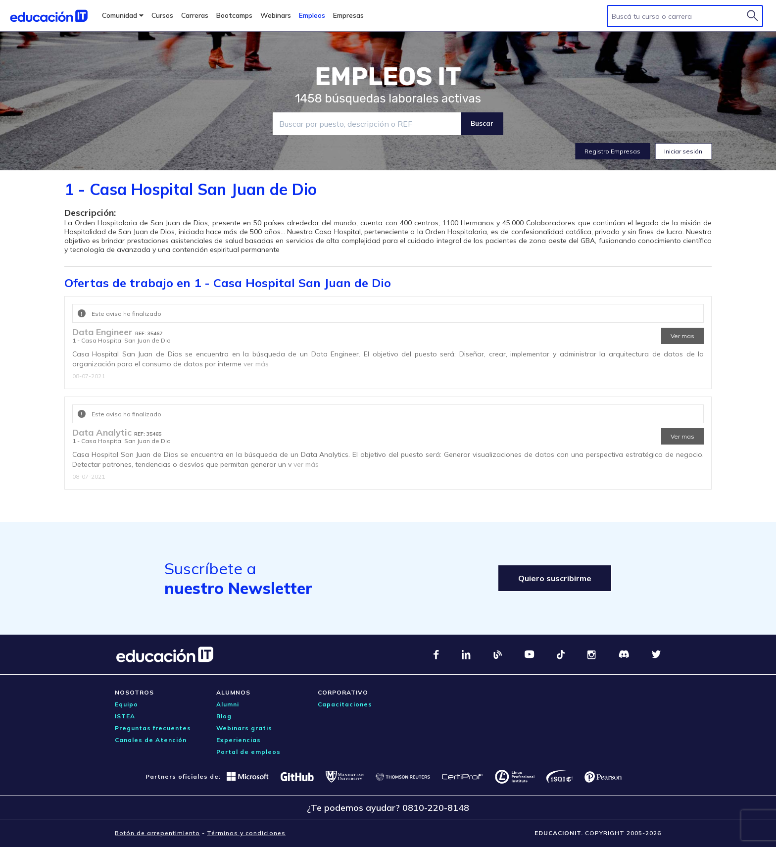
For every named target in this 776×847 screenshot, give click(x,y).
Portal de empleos (248, 751)
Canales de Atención (151, 740)
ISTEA (125, 716)
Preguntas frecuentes (153, 728)
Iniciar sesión (683, 151)
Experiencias (238, 740)
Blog (224, 716)
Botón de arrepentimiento (157, 833)
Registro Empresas (612, 151)
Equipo (126, 704)
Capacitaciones (345, 704)
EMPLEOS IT (388, 77)
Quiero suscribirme (554, 578)
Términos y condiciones (246, 833)
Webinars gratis (244, 728)
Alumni (227, 704)
